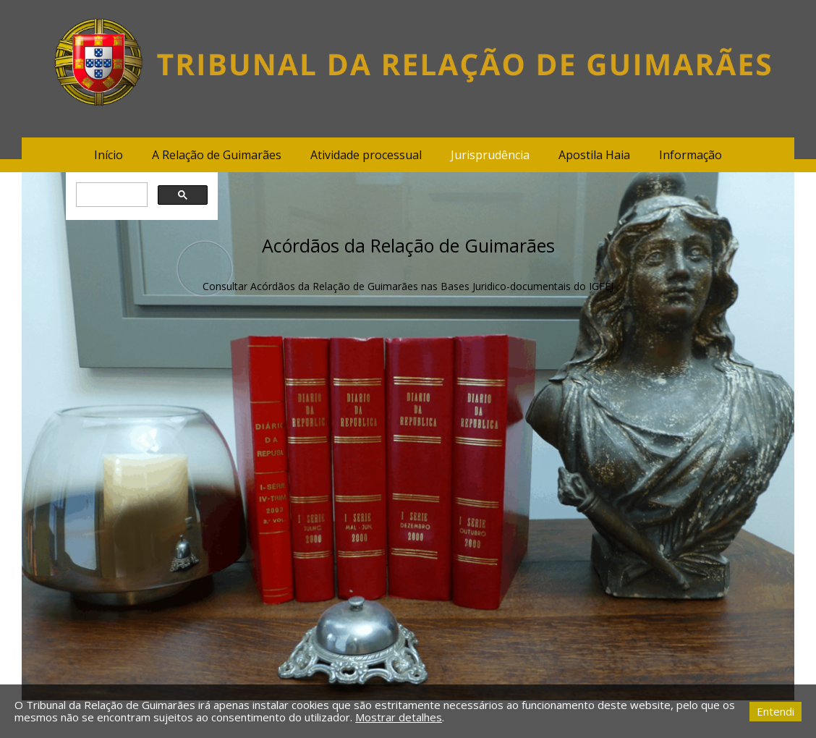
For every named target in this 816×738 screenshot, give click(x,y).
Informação (690, 155)
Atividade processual (366, 155)
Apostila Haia (594, 155)
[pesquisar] (110, 195)
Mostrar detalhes (398, 717)
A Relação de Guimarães (216, 155)
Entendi (775, 711)
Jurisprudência (490, 155)
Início (108, 155)
